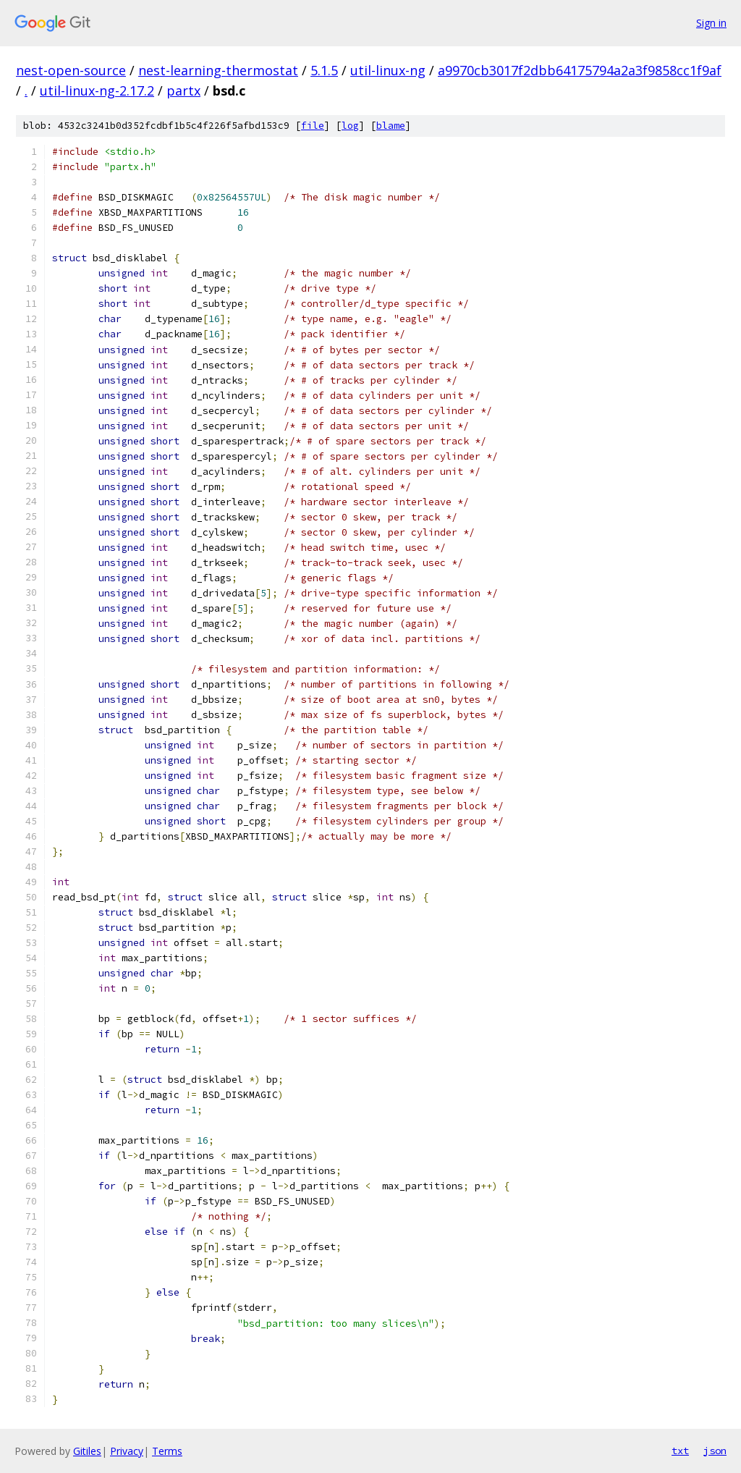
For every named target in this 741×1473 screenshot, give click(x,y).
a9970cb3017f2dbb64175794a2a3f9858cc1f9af (579, 70)
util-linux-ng (387, 70)
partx (183, 90)
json (715, 1450)
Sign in (711, 23)
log (350, 125)
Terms (167, 1451)
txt (680, 1450)
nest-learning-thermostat (218, 70)
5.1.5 (324, 70)
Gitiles (87, 1451)
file (312, 125)
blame (390, 125)
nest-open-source (71, 70)
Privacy (126, 1451)
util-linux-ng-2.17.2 (97, 90)
